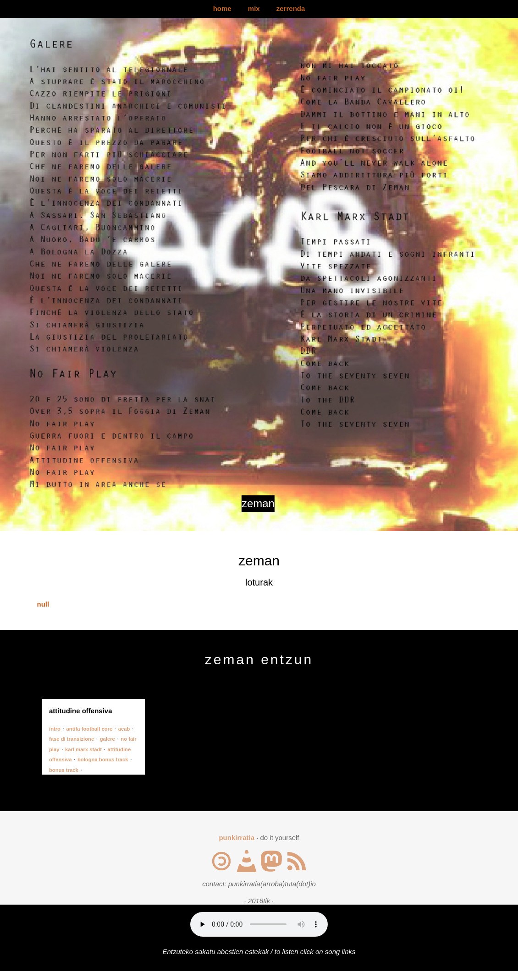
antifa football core (89, 729)
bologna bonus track (102, 759)
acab (124, 729)
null (43, 604)
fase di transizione (71, 739)
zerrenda (290, 8)
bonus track (63, 770)
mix (254, 8)
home (222, 8)
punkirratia (236, 837)
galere (107, 739)
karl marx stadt (83, 749)
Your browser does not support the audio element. (259, 924)
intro (55, 729)
